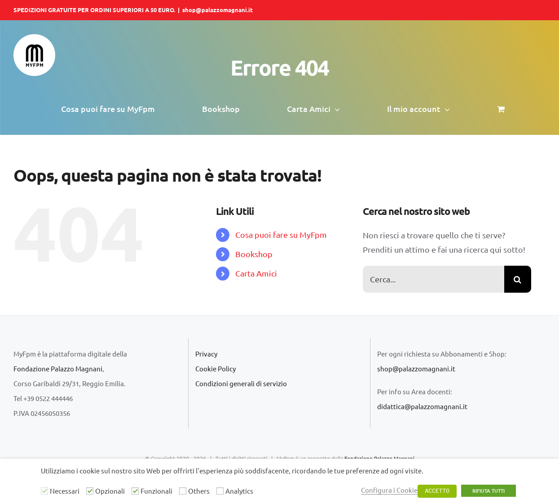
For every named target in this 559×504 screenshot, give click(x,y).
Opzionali (110, 490)
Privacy (206, 353)
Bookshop (254, 254)
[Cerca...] (433, 279)
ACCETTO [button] (437, 491)
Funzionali (156, 490)
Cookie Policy (215, 368)
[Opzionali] (89, 491)
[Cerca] (517, 279)
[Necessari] (44, 491)
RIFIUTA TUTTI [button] (488, 491)
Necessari (64, 490)
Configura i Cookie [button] (389, 490)
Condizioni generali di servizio (241, 383)
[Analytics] (220, 491)
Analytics (239, 490)
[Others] (182, 491)
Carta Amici (256, 273)
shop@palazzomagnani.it (217, 9)
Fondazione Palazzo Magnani (57, 368)
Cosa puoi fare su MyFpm (281, 234)
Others (199, 490)
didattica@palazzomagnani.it (422, 406)
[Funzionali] (135, 491)
